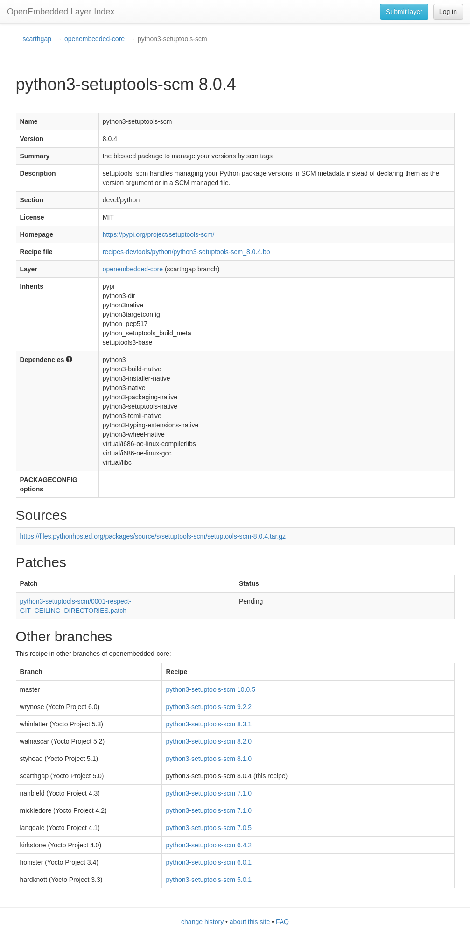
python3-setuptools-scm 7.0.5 (209, 827)
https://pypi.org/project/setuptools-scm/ (159, 234)
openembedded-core (94, 39)
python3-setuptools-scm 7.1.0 (209, 793)
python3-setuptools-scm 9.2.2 (209, 707)
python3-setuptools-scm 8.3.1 (209, 724)
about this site (250, 921)
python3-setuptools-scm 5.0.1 (209, 879)
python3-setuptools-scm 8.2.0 (209, 741)
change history (202, 921)
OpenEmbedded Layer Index (60, 11)
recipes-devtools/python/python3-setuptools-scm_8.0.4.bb (186, 252)
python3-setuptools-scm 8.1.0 (209, 758)
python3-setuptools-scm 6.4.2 (209, 845)
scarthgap (37, 39)
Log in (448, 11)
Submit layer (404, 11)
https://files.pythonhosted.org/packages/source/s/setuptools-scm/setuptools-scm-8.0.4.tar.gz (153, 536)
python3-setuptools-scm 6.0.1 (209, 862)
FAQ (282, 921)
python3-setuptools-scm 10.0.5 (210, 689)
